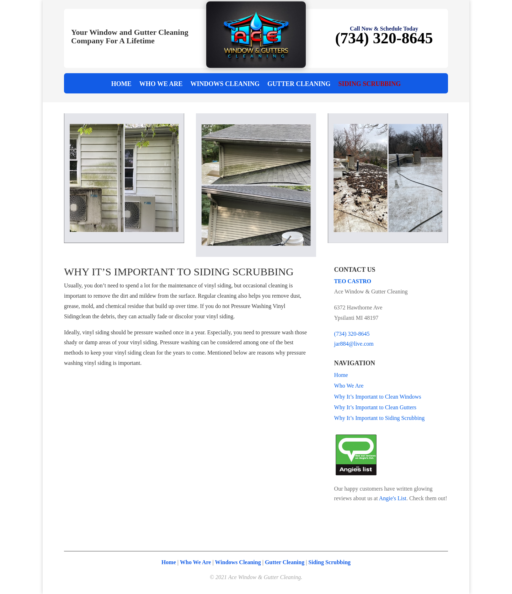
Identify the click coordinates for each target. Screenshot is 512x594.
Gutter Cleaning (299, 84)
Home (121, 84)
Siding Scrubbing (369, 84)
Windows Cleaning (225, 84)
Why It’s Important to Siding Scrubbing (379, 418)
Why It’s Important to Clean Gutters (375, 407)
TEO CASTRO (352, 281)
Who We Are (161, 84)
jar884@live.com (354, 344)
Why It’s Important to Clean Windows (377, 397)
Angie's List (392, 498)
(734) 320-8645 (352, 334)
